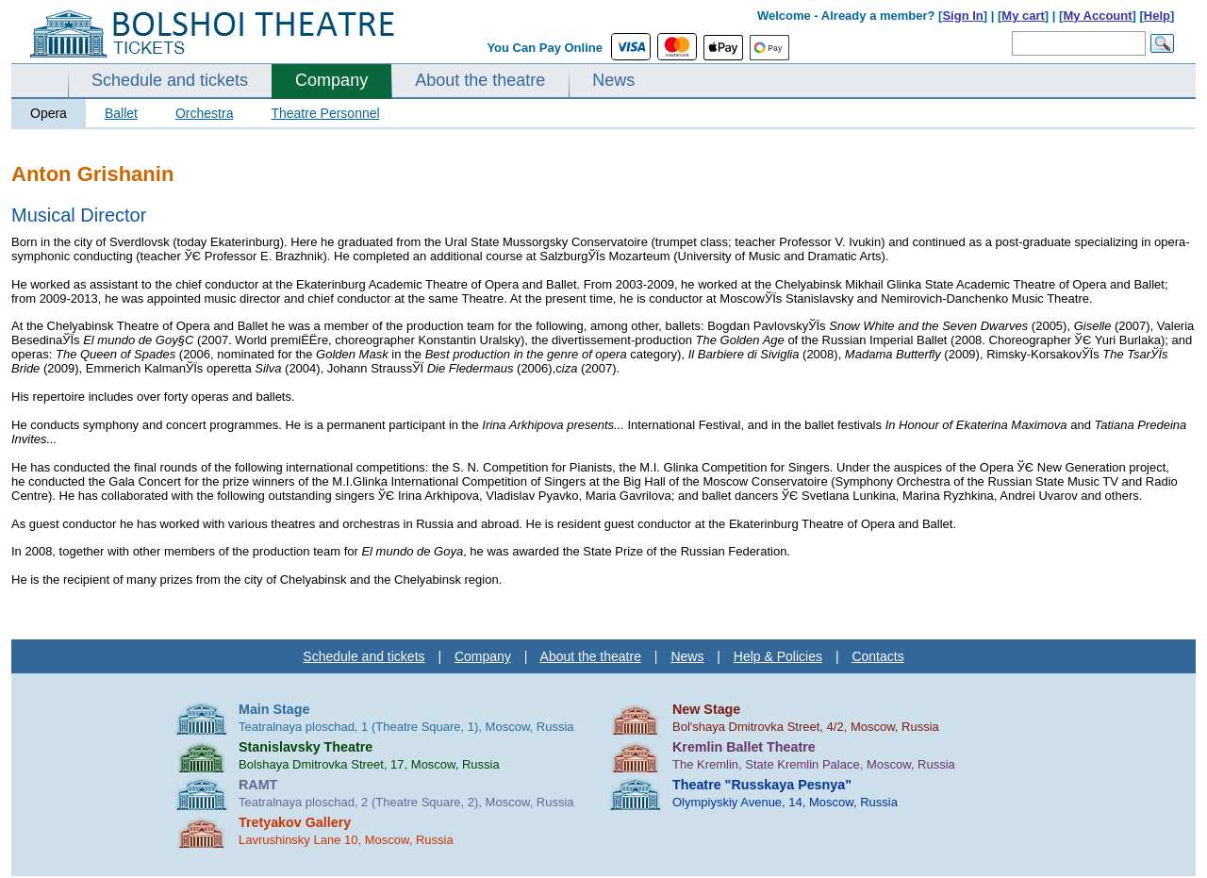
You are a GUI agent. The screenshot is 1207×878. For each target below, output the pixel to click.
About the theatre (480, 80)
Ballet (121, 113)
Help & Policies (778, 656)
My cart (1023, 15)
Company (331, 80)
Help (1157, 15)
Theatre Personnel (325, 113)
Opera (48, 113)
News (613, 80)
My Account (1097, 15)
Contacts (877, 656)
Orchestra (204, 113)
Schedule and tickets (169, 80)
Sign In (962, 15)
